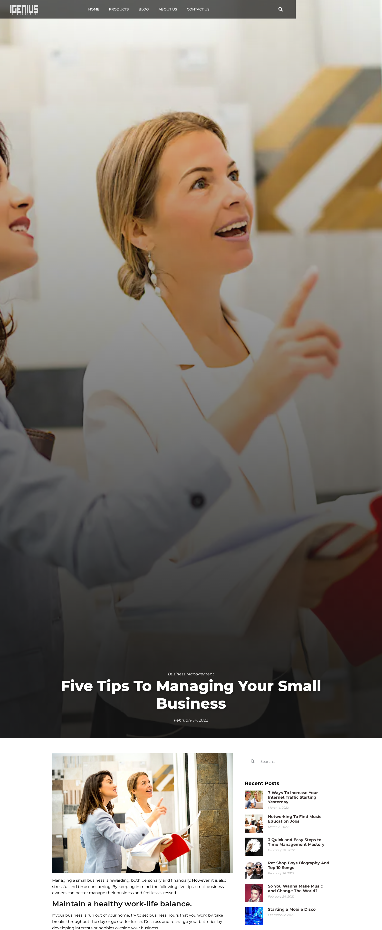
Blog (187, 9)
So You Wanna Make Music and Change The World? (295, 888)
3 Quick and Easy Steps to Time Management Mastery (296, 842)
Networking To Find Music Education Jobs (294, 819)
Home (137, 9)
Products (162, 9)
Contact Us (241, 9)
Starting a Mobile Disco (291, 909)
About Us (211, 9)
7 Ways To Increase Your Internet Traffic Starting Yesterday (293, 797)
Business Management (191, 674)
